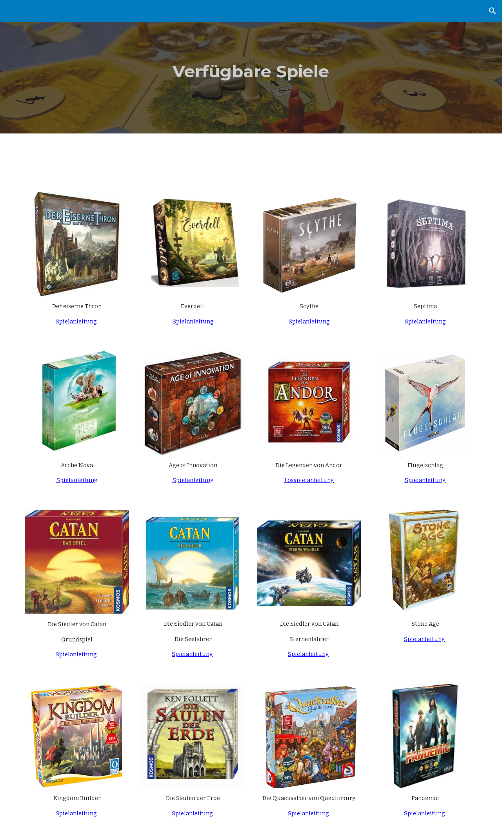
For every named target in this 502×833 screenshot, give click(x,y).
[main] (251, 66)
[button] (492, 11)
